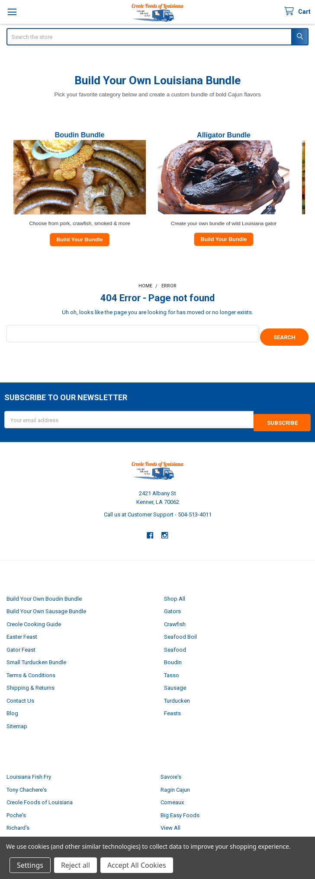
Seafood (175, 643)
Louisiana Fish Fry (28, 771)
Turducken (177, 694)
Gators (172, 605)
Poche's (16, 809)
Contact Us (20, 694)
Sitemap (16, 720)
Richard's (17, 821)
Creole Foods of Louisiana (39, 796)
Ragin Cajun (175, 783)
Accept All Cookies (136, 865)
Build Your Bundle (79, 239)
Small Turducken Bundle (36, 656)
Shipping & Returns (30, 681)
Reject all (75, 865)
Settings (30, 865)
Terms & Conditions (30, 669)
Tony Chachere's (26, 783)
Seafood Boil (180, 630)
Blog (12, 707)
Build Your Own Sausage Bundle (46, 605)
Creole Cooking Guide (33, 618)
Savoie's (171, 771)
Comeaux (172, 796)
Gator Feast (20, 643)
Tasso (171, 669)
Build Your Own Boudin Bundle (44, 592)
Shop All (174, 592)
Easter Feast (21, 630)
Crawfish (175, 618)
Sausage (175, 681)
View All (170, 821)
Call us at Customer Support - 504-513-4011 (158, 508)
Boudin (173, 656)
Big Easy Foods (180, 809)
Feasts (172, 707)
